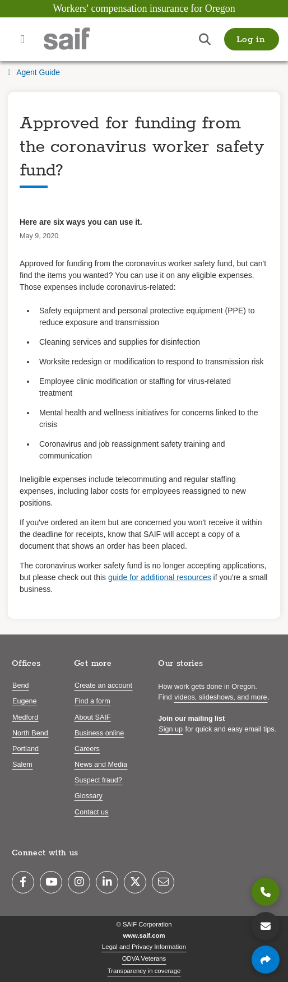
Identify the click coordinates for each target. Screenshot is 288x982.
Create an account (103, 685)
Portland (25, 749)
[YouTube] (51, 882)
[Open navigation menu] (22, 39)
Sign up (171, 729)
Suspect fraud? (98, 780)
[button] (251, 39)
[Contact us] (266, 926)
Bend (20, 685)
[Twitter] (135, 882)
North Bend (30, 733)
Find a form (92, 701)
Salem (22, 764)
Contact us (91, 812)
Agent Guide (34, 72)
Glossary (89, 796)
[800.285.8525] (266, 892)
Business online (99, 733)
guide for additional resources (159, 577)
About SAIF (92, 717)
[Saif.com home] (78, 39)
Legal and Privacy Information (144, 946)
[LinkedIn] (107, 882)
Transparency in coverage (144, 970)
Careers (87, 749)
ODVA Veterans (144, 958)
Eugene (24, 701)
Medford (25, 717)
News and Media (101, 764)
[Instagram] (79, 882)
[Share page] (266, 960)
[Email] (163, 882)
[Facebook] (23, 882)
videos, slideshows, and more (220, 697)
